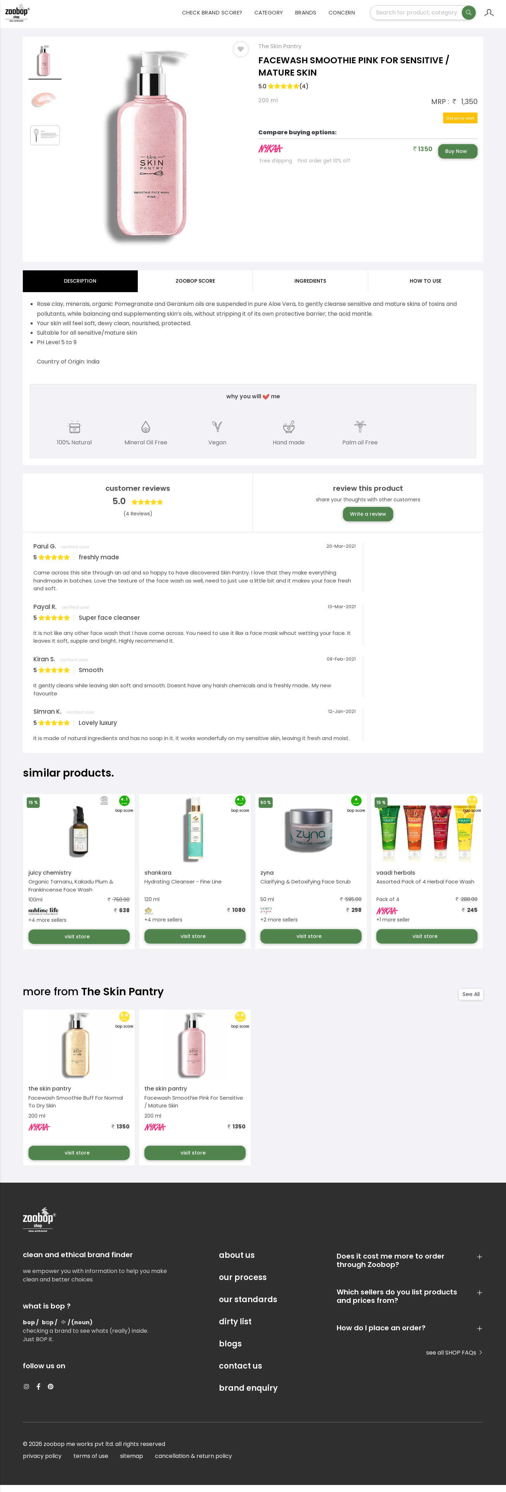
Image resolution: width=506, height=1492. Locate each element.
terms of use (90, 1463)
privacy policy (42, 1463)
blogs (230, 1350)
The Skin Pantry (279, 53)
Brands (306, 17)
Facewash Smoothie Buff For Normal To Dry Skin (75, 1109)
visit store (78, 943)
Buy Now (456, 158)
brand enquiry (248, 1395)
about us (237, 1262)
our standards (248, 1306)
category (268, 17)
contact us (240, 1373)
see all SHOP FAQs (454, 1360)
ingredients (310, 287)
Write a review (368, 521)
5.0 (283, 93)
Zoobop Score (195, 287)
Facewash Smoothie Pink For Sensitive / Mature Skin (193, 1109)
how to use (425, 287)
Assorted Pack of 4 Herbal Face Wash (425, 888)
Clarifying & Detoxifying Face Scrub (305, 888)
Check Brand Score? (212, 17)
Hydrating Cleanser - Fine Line (183, 888)
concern (342, 17)
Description (80, 287)
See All (471, 1001)
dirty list (235, 1328)
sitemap (131, 1463)
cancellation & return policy (193, 1463)
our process (243, 1284)
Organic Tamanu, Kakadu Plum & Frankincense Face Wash (70, 892)
